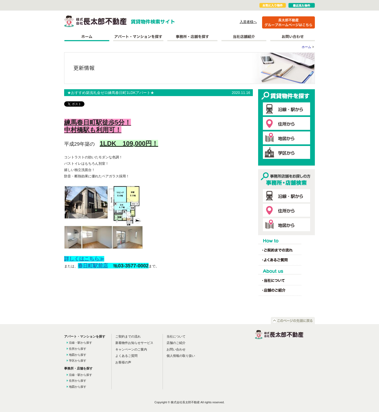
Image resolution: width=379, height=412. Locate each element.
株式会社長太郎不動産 (95, 21)
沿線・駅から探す (80, 342)
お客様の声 (123, 362)
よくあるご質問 (126, 356)
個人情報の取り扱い (181, 356)
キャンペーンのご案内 (131, 349)
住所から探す (77, 348)
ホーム (86, 36)
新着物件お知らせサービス (134, 343)
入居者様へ (248, 22)
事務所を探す (192, 36)
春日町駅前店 (93, 265)
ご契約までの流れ (128, 336)
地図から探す (77, 354)
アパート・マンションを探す (138, 36)
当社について (176, 336)
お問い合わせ (292, 36)
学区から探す (77, 360)
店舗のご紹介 (176, 343)
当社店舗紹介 (243, 36)
